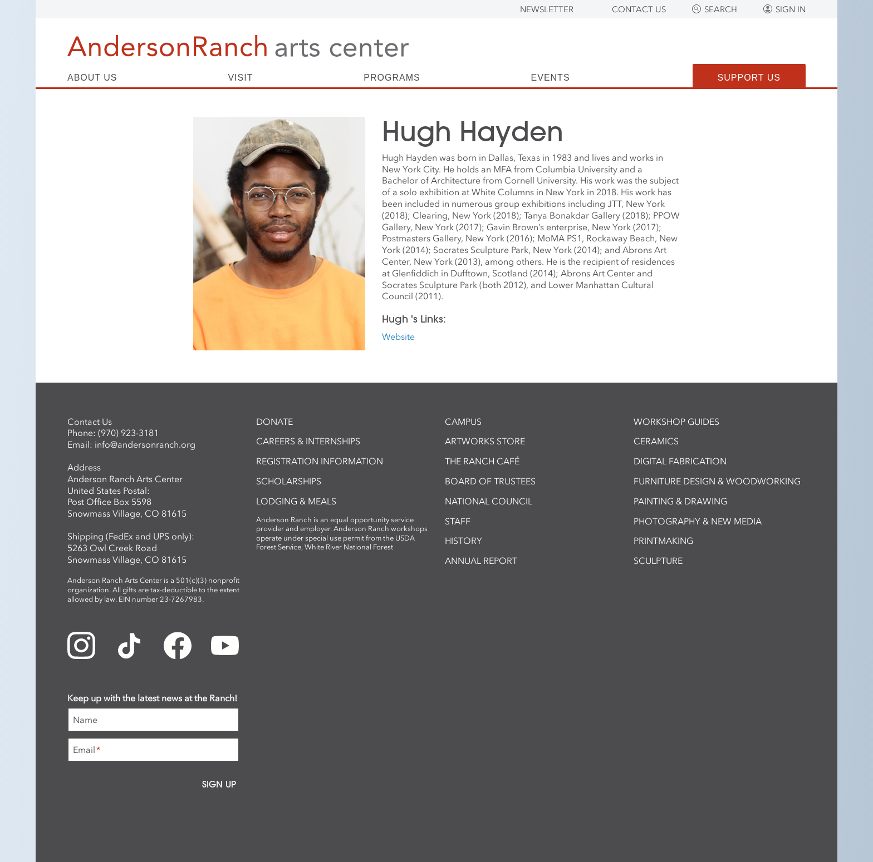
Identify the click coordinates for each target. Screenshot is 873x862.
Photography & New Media (698, 521)
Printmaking (663, 540)
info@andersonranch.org (145, 444)
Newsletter (546, 9)
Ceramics (656, 441)
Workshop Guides (676, 421)
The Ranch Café (482, 461)
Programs (392, 77)
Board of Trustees (490, 481)
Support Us (749, 77)
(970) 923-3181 (128, 432)
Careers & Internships (308, 441)
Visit (240, 77)
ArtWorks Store (485, 441)
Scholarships (288, 481)
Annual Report (481, 560)
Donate (274, 421)
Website (398, 336)
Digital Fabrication (680, 461)
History (463, 540)
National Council (488, 501)
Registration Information (319, 461)
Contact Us (639, 9)
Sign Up (219, 784)
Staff (457, 521)
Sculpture (658, 560)
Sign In (791, 9)
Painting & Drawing (680, 501)
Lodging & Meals (296, 501)
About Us (92, 77)
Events (550, 77)
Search (720, 9)
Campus (463, 421)
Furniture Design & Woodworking (717, 481)
